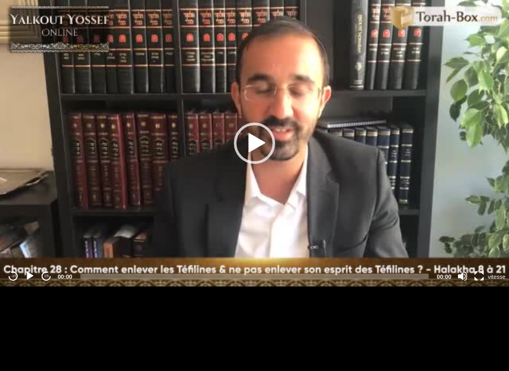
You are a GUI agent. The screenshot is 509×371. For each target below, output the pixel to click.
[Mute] (462, 276)
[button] (254, 143)
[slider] (254, 276)
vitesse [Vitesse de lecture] (496, 277)
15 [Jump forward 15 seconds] (46, 276)
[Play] (30, 276)
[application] (254, 143)
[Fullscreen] (479, 276)
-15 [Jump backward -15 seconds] (13, 276)
